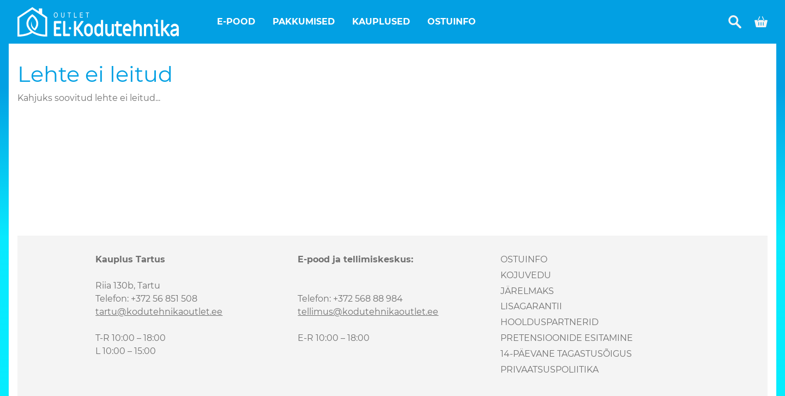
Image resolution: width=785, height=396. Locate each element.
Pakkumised (304, 21)
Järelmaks (527, 291)
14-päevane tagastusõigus (566, 354)
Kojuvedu (525, 275)
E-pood (236, 21)
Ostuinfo (451, 21)
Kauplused (381, 21)
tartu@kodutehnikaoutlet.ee (158, 312)
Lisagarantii (531, 306)
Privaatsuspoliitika (549, 369)
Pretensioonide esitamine (566, 338)
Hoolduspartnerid (549, 322)
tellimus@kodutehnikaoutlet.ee (368, 312)
